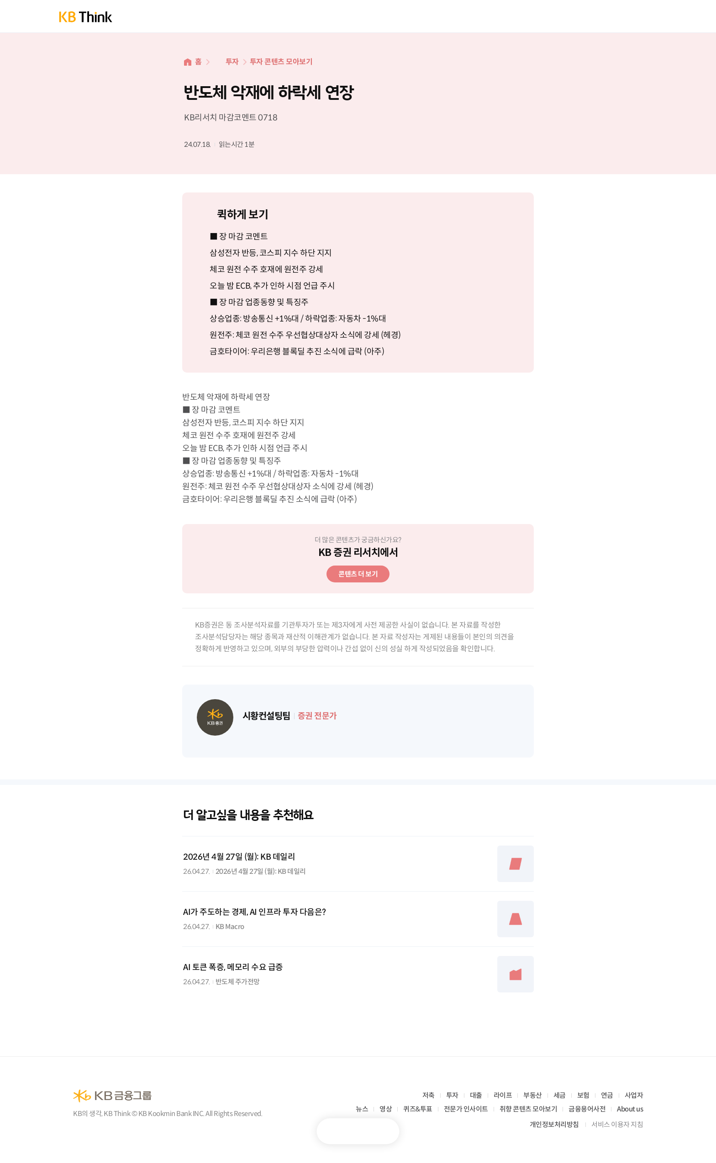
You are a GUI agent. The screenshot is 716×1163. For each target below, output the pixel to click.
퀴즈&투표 (417, 1109)
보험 (583, 1095)
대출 (476, 1095)
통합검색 (615, 16)
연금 (607, 1095)
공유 (381, 1131)
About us (630, 1109)
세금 (559, 1095)
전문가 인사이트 (466, 1109)
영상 (385, 1109)
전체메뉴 (647, 16)
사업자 (634, 1095)
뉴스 (362, 1109)
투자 (232, 62)
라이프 (503, 1095)
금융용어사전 (587, 1109)
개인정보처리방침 (554, 1124)
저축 (428, 1095)
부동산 (532, 1095)
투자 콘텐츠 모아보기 (281, 62)
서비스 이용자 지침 (617, 1124)
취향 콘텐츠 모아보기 (529, 1109)
